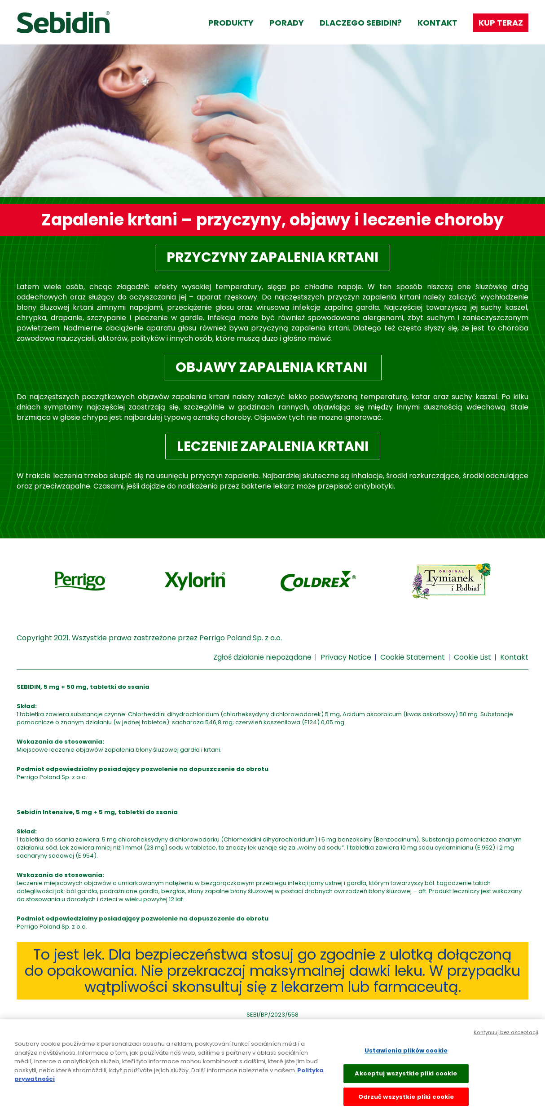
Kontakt (437, 22)
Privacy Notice (346, 657)
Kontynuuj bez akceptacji (506, 1036)
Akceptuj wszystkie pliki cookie (406, 1077)
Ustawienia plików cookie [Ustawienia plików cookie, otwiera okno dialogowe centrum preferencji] (406, 1054)
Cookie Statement (412, 657)
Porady (286, 22)
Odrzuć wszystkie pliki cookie (406, 1100)
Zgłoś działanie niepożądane (262, 657)
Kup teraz (501, 22)
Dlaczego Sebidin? (361, 22)
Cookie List (472, 657)
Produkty (231, 22)
